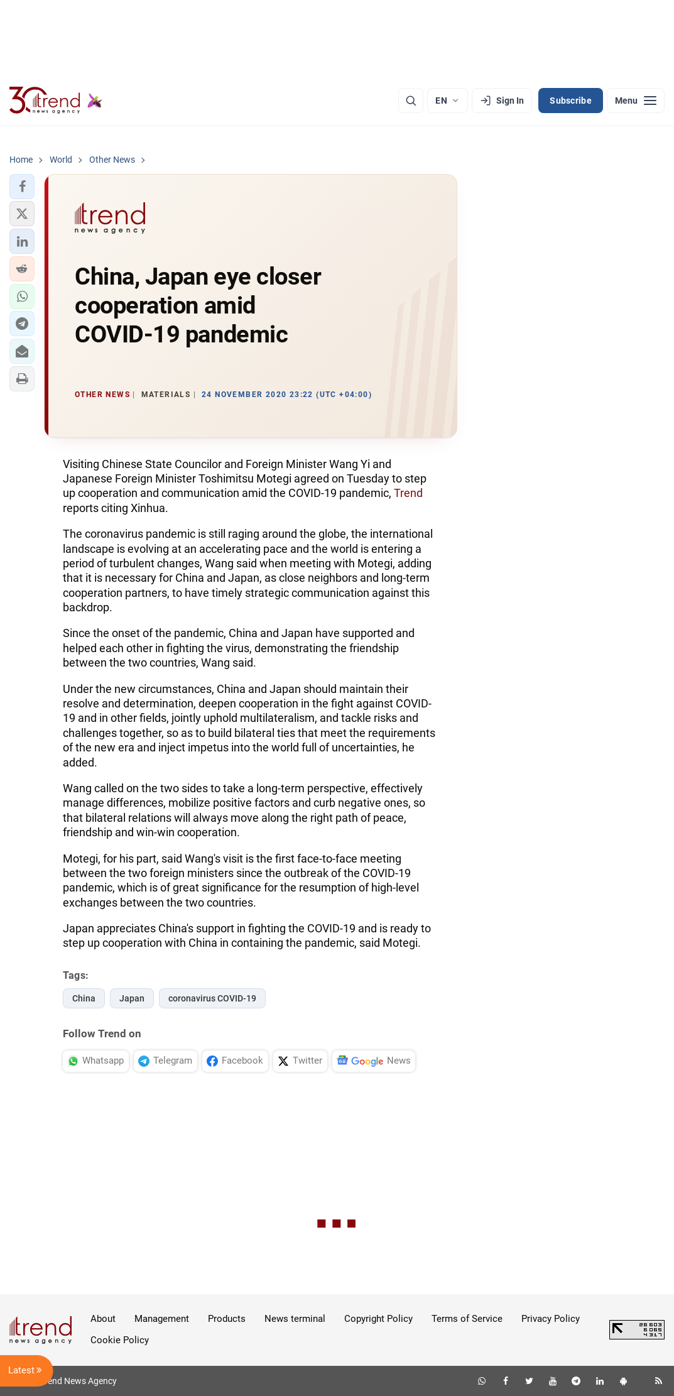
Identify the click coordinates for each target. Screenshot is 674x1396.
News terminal (294, 1318)
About (103, 1318)
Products (227, 1318)
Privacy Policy (550, 1318)
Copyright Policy (378, 1318)
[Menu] (636, 100)
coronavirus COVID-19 (212, 998)
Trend (408, 492)
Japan (131, 998)
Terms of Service (467, 1318)
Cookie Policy (119, 1340)
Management (161, 1318)
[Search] (410, 100)
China (83, 998)
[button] (22, 187)
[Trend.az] (55, 100)
